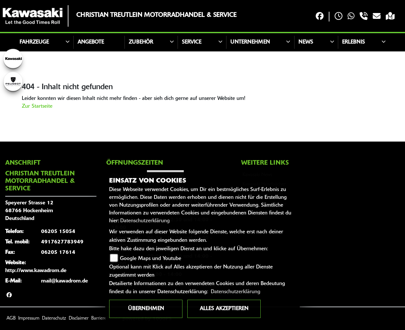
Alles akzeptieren (224, 308)
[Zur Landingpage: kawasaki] (13, 58)
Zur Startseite (37, 106)
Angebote (91, 42)
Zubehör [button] (141, 42)
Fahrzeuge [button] (34, 42)
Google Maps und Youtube (150, 258)
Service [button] (191, 42)
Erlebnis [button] (353, 42)
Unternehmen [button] (250, 42)
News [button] (305, 42)
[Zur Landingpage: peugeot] (13, 81)
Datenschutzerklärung (145, 221)
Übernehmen (146, 308)
